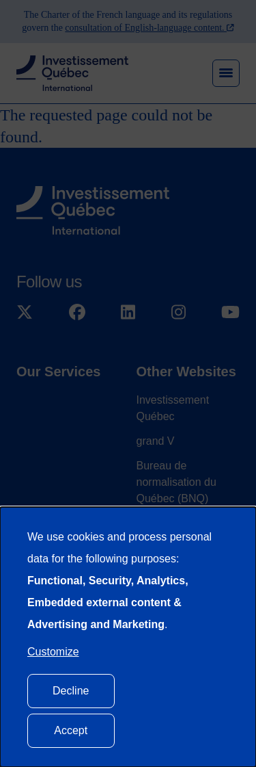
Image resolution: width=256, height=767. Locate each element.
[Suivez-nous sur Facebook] (77, 313)
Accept (70, 730)
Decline (71, 691)
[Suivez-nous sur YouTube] (230, 313)
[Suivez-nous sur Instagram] (178, 313)
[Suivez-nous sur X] (24, 313)
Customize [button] (53, 652)
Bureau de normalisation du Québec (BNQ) (176, 482)
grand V (156, 441)
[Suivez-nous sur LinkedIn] (128, 313)
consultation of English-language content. (146, 28)
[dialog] (128, 637)
